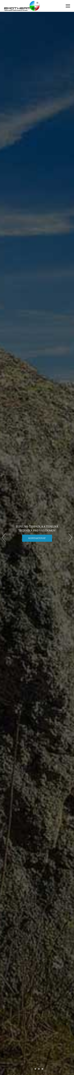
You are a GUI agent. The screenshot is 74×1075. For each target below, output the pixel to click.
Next (70, 537)
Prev (4, 537)
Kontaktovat (37, 538)
